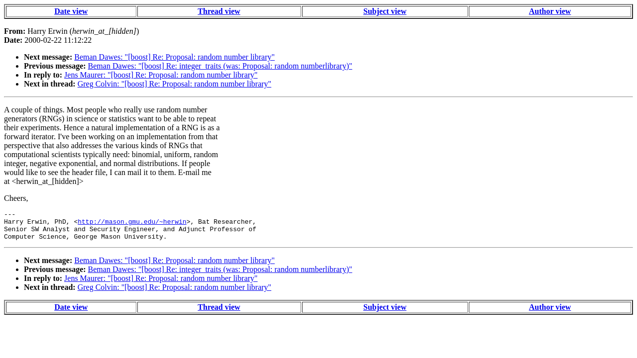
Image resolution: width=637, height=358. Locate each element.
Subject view (385, 11)
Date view (71, 11)
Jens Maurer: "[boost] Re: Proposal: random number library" (161, 75)
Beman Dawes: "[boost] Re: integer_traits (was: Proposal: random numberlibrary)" (220, 66)
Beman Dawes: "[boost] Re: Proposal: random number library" (174, 57)
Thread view (219, 11)
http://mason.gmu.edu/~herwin (132, 224)
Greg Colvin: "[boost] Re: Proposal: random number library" (174, 84)
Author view (550, 11)
